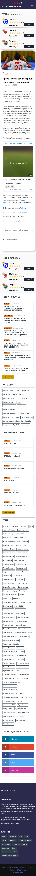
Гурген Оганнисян (8, 583)
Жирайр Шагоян (26, 602)
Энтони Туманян (8, 720)
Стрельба (6, 417)
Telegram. (24, 208)
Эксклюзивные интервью (10, 855)
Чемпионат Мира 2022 (10, 690)
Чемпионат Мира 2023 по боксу (13, 693)
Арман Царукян (19, 537)
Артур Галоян (8, 92)
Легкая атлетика (27, 417)
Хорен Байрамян (24, 674)
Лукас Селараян (8, 621)
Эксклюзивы (20, 716)
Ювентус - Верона (11, 493)
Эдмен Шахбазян (20, 709)
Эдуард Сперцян (8, 716)
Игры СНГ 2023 (18, 606)
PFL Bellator (24, 526)
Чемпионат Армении (9, 686)
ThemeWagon (18, 872)
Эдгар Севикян (8, 709)
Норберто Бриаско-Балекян (23, 632)
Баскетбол (7, 328)
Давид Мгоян (7, 591)
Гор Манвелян (17, 575)
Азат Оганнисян (23, 530)
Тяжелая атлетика (9, 406)
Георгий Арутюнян (22, 572)
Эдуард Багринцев (9, 712)
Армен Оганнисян (9, 541)
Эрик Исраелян (8, 724)
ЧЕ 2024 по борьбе (22, 678)
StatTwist (13, 30)
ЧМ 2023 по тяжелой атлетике (12, 701)
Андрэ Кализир (8, 534)
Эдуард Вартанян (23, 712)
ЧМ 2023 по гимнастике (10, 697)
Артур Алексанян (21, 556)
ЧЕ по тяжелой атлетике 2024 (12, 682)
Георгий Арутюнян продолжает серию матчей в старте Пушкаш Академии (18, 357)
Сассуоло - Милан (12, 456)
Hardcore (15, 526)
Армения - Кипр (8, 545)
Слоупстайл (21, 406)
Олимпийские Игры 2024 (11, 640)
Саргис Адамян (8, 655)
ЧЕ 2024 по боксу (8, 678)
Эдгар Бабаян (22, 705)
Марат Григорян (8, 625)
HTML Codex (21, 870)
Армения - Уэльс (22, 549)
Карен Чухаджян (8, 613)
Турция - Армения (9, 663)
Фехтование (16, 417)
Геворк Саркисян (8, 568)
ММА (17, 390)
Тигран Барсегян (8, 659)
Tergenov (12, 41)
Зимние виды (7, 606)
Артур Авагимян (8, 556)
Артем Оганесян (22, 553)
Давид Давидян (23, 587)
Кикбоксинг (20, 613)
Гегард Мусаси (21, 568)
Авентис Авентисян (9, 530)
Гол (4, 138)
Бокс (11, 390)
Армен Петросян (22, 541)
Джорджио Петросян (10, 594)
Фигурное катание (9, 409)
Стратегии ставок (8, 398)
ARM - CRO (6, 526)
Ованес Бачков (24, 636)
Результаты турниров (10, 651)
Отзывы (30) (13, 36)
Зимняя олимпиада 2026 (11, 413)
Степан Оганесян (21, 655)
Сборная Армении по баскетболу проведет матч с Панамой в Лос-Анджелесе (16, 333)
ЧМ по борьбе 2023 (9, 705)
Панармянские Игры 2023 (11, 425)
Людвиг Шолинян (21, 621)
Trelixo (11, 20)
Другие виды (8, 316)
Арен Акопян (7, 537)
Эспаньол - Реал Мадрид (14, 505)
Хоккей (18, 402)
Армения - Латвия (21, 545)
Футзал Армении (8, 671)
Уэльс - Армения (8, 667)
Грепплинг (20, 579)
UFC (31, 526)
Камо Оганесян (8, 610)
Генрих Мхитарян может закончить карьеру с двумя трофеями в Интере (16, 345)
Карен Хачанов (20, 610)
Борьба (6, 303)
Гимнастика (25, 413)
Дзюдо (21, 594)
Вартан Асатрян (21, 564)
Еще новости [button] (8, 377)
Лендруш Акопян (22, 617)
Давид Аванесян (22, 583)
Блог (31, 398)
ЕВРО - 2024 (7, 598)
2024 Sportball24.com (10, 868)
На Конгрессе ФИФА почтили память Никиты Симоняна (16, 370)
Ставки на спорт (8, 402)
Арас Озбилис (20, 534)
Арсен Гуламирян (8, 553)
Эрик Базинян (20, 720)
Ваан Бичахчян (19, 560)
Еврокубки (16, 598)
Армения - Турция (9, 549)
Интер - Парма (10, 444)
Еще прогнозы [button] (9, 512)
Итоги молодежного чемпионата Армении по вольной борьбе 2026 (14, 308)
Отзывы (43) (13, 46)
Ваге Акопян (11, 212)
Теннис (14, 394)
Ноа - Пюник (9, 481)
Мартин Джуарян (21, 625)
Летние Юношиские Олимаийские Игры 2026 (17, 421)
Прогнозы (20, 648)
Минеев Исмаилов (24, 629)
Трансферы (25, 425)
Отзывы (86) (13, 25)
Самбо (22, 651)
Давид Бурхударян (9, 587)
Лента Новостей (22, 398)
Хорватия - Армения (9, 674)
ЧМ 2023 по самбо (26, 697)
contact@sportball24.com (10, 824)
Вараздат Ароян (8, 564)
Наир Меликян (7, 632)
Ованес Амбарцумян (10, 636)
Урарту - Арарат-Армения (14, 468)
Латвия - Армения (9, 617)
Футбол (6, 340)
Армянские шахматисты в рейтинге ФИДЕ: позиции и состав (15, 320)
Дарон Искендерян (20, 591)
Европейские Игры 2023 (10, 602)
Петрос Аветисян (8, 648)
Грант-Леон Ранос (9, 579)
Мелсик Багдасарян (9, 629)
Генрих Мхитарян (8, 572)
